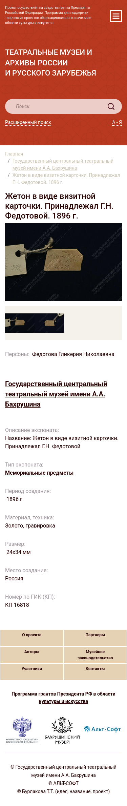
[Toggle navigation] (116, 16)
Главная (14, 154)
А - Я (117, 122)
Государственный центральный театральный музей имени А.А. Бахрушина (63, 164)
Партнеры (95, 635)
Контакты (95, 668)
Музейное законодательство (95, 654)
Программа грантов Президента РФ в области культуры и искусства (63, 697)
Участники (32, 668)
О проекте (31, 635)
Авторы (31, 651)
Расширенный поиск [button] (28, 122)
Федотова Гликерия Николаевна (73, 354)
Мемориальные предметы (39, 473)
